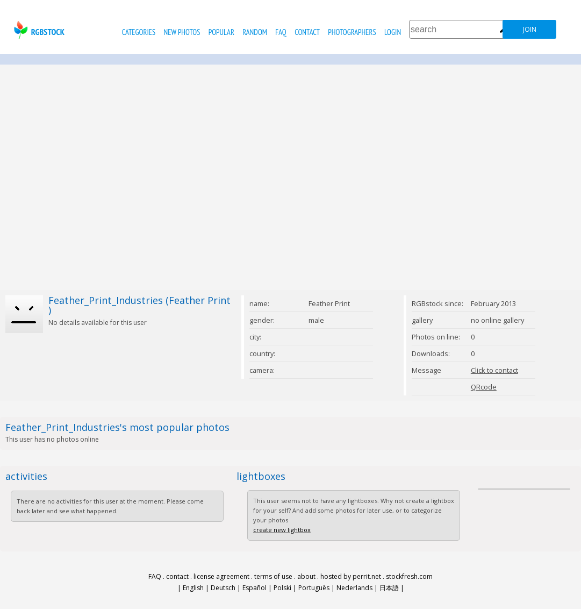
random (254, 32)
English (193, 587)
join (529, 29)
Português (313, 587)
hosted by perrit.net (350, 576)
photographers (352, 32)
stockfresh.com (409, 576)
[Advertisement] (101, 177)
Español (254, 587)
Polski (282, 587)
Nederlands (354, 587)
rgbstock (37, 30)
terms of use (273, 576)
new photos (182, 32)
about (306, 576)
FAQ (280, 32)
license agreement (221, 576)
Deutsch (223, 587)
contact (307, 32)
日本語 (389, 587)
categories (138, 32)
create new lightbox (282, 530)
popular (221, 32)
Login (392, 32)
